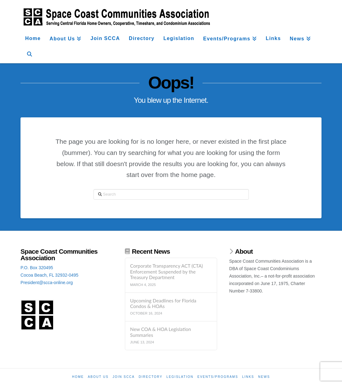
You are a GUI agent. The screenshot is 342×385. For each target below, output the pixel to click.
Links (248, 376)
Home (78, 376)
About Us (98, 376)
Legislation (180, 376)
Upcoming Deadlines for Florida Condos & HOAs (163, 303)
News (264, 376)
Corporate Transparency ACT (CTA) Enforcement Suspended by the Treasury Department (166, 271)
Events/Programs (217, 376)
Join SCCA (123, 376)
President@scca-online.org (47, 282)
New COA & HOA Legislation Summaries (160, 332)
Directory (151, 376)
